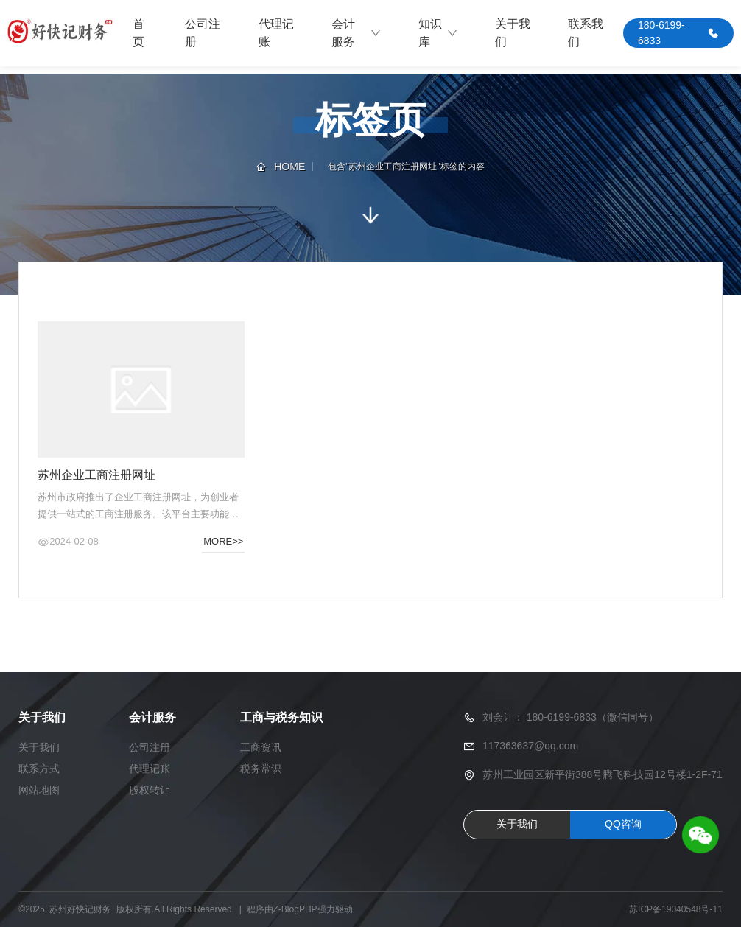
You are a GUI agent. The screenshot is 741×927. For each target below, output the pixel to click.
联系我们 (585, 33)
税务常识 (260, 768)
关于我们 (512, 33)
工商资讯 (260, 747)
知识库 (438, 33)
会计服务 (356, 33)
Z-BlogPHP (295, 909)
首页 (138, 33)
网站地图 (39, 790)
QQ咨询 (623, 824)
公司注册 (202, 33)
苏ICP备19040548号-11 (676, 909)
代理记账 (276, 33)
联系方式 (39, 768)
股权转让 (149, 790)
